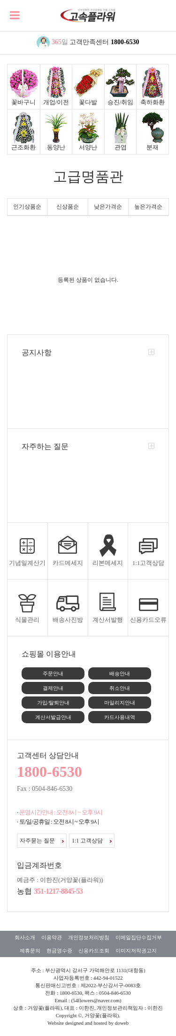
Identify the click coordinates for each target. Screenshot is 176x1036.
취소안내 (119, 688)
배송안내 (119, 673)
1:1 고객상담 (92, 840)
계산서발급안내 (53, 717)
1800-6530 (125, 42)
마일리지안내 (119, 702)
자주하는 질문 (45, 446)
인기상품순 (27, 206)
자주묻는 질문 (42, 840)
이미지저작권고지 (136, 950)
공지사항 (37, 352)
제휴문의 (30, 950)
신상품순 (67, 206)
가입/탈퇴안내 (53, 702)
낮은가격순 (108, 206)
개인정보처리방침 (88, 937)
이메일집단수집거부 (138, 937)
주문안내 (53, 673)
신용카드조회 (93, 950)
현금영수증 (59, 950)
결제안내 (53, 688)
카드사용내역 (119, 717)
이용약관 (51, 937)
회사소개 (25, 937)
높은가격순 (148, 206)
